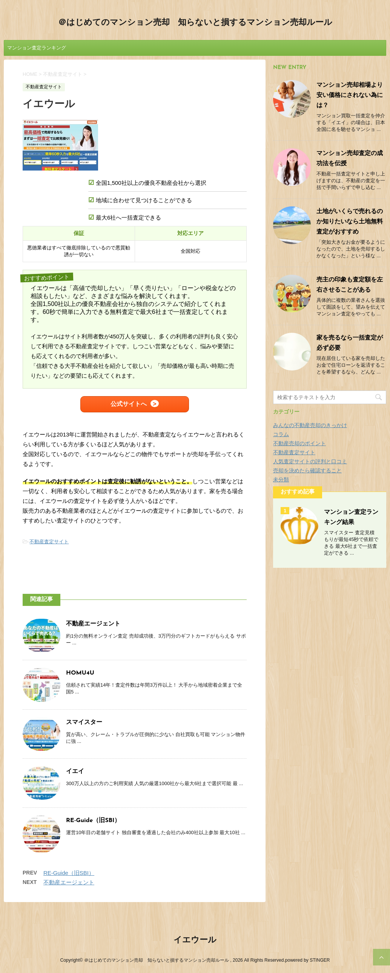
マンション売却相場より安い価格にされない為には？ (349, 95)
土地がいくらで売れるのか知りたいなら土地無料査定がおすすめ (349, 222)
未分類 (281, 480)
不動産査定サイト (49, 541)
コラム (281, 434)
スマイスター (84, 722)
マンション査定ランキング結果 (36, 50)
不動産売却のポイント (299, 443)
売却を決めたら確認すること (307, 470)
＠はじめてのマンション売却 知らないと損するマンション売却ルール (195, 22)
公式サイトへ (129, 404)
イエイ (75, 772)
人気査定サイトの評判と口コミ (310, 461)
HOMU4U (80, 673)
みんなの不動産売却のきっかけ (310, 425)
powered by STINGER (307, 960)
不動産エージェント (93, 624)
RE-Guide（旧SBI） (93, 821)
